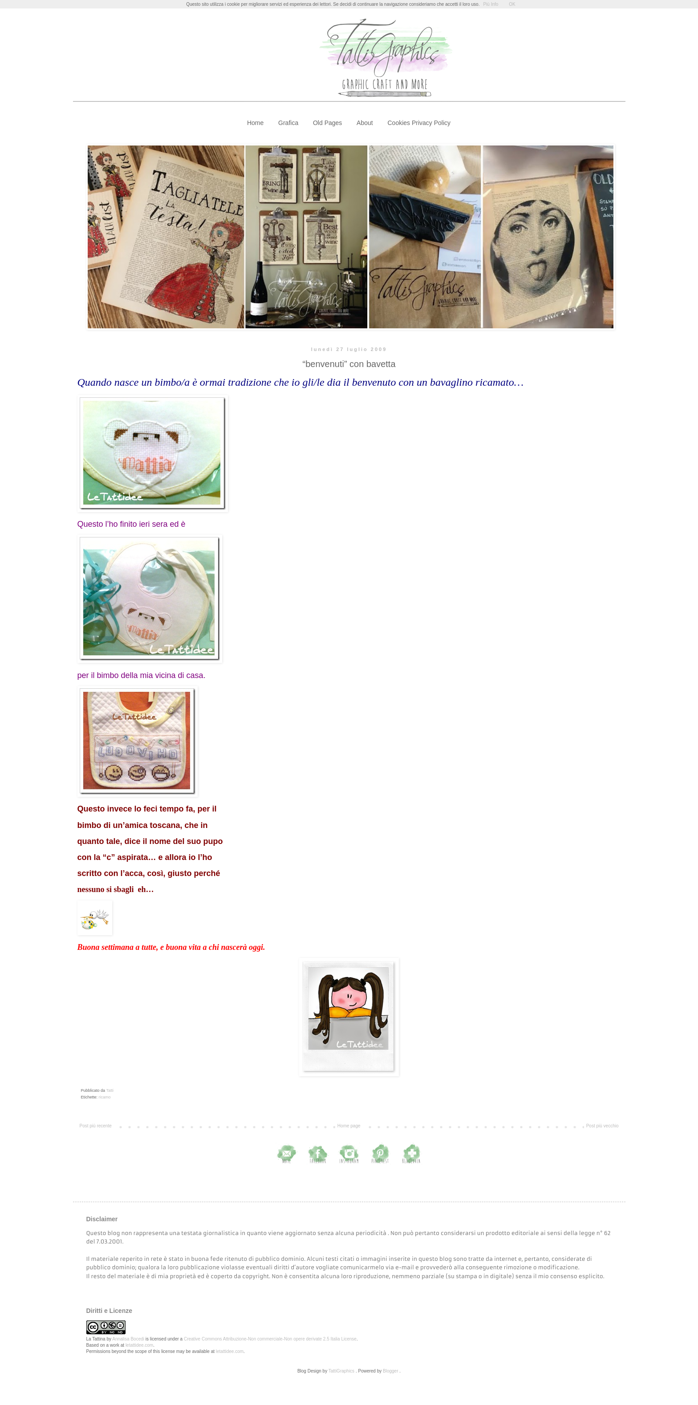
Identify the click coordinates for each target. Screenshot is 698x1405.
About (365, 122)
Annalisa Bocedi (128, 1338)
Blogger (390, 1371)
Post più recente (96, 1125)
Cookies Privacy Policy (418, 122)
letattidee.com (139, 1345)
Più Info (490, 4)
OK (512, 4)
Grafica (288, 122)
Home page (349, 1125)
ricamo (105, 1097)
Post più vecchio (602, 1125)
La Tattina (96, 1338)
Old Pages (327, 122)
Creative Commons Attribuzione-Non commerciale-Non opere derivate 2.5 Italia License (270, 1338)
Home (255, 122)
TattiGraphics (341, 1371)
